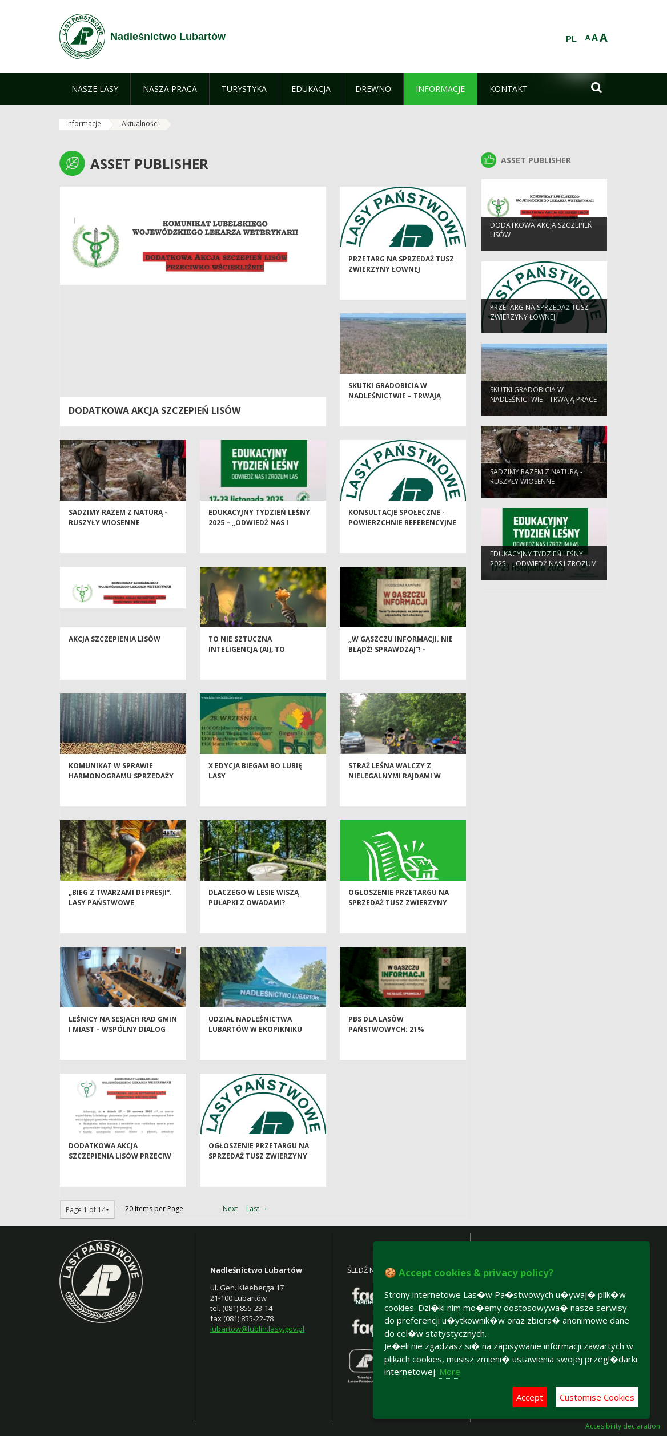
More (449, 1371)
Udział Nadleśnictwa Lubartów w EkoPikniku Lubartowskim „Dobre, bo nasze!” (258, 1055)
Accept (529, 1397)
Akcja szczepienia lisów (114, 660)
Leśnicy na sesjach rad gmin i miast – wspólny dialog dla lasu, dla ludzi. (123, 1051)
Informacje (83, 123)
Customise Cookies (597, 1397)
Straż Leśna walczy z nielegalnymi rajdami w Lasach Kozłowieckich (394, 797)
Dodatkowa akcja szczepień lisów (154, 410)
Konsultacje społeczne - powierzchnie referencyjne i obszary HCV (402, 544)
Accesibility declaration (622, 1426)
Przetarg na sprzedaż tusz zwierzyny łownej (401, 285)
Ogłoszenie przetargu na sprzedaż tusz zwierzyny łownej (398, 924)
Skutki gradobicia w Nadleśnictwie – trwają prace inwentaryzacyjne (396, 417)
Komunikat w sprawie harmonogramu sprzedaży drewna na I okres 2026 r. (121, 797)
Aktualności (140, 123)
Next (230, 1208)
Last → (257, 1208)
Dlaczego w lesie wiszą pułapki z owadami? (253, 919)
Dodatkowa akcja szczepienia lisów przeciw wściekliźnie (120, 1177)
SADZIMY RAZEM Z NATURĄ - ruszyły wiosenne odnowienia (118, 544)
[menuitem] (94, 89)
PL (571, 38)
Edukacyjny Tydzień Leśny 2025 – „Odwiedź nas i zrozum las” (259, 544)
